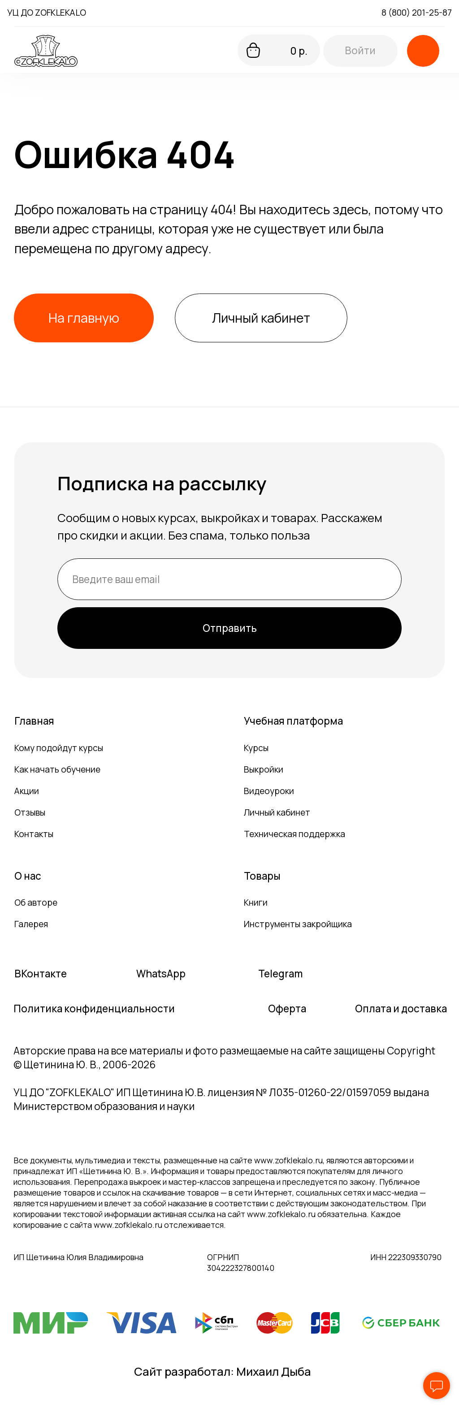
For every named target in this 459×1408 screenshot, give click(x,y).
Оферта (287, 1008)
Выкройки (263, 769)
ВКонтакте (40, 973)
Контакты (33, 834)
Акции (26, 791)
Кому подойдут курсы (58, 748)
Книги (256, 902)
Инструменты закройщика (298, 924)
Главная (34, 721)
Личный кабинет (277, 812)
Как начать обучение (57, 769)
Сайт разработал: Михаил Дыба (222, 1371)
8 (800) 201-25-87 (416, 12)
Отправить (230, 628)
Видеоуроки (269, 791)
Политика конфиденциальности (94, 1008)
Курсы (256, 748)
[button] (423, 50)
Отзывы (29, 812)
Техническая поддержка (294, 834)
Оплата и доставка (401, 1008)
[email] (229, 579)
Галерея (31, 924)
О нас (27, 876)
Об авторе (35, 902)
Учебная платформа (293, 721)
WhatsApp (161, 973)
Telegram (280, 973)
